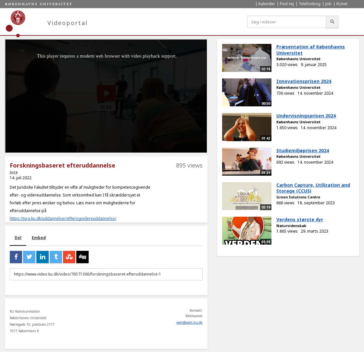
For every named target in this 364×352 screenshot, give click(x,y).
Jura (14, 171)
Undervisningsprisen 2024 (306, 116)
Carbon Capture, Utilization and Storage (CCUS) (313, 188)
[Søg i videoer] (286, 22)
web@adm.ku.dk (189, 322)
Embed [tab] (39, 237)
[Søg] (332, 22)
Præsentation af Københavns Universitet (310, 50)
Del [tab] (18, 237)
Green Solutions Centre (298, 197)
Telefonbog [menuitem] (309, 4)
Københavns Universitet (298, 58)
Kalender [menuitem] (266, 4)
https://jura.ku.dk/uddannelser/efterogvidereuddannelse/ (63, 218)
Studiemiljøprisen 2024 (302, 150)
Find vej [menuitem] (287, 4)
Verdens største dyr (299, 219)
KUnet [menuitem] (341, 4)
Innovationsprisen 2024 (303, 81)
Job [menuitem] (328, 4)
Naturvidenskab (291, 225)
